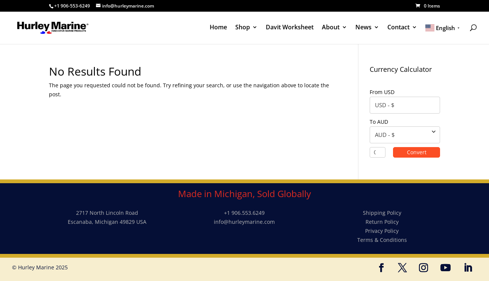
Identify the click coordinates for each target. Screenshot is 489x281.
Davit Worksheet (290, 27)
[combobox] (405, 105)
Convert (421, 152)
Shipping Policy (382, 212)
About (331, 27)
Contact (398, 27)
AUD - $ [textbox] (385, 134)
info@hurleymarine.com (244, 221)
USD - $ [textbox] (385, 105)
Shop (242, 27)
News (363, 27)
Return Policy (382, 221)
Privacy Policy (382, 230)
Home (218, 27)
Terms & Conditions (382, 239)
